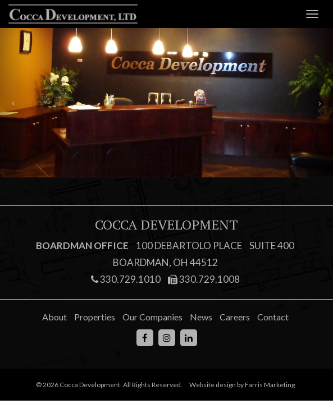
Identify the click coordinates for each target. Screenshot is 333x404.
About (54, 316)
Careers (235, 316)
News (201, 316)
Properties (94, 316)
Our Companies (152, 316)
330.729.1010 (126, 279)
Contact (273, 316)
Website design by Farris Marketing (242, 384)
